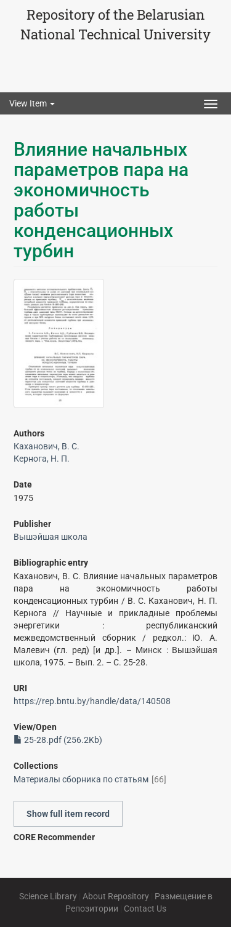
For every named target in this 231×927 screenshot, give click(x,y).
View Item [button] (32, 103)
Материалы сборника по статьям (81, 779)
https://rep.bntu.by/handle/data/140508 (92, 701)
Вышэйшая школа (50, 537)
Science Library (48, 896)
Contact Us (145, 908)
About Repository (116, 896)
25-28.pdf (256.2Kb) (58, 740)
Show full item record (68, 814)
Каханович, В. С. (46, 446)
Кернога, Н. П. (42, 459)
